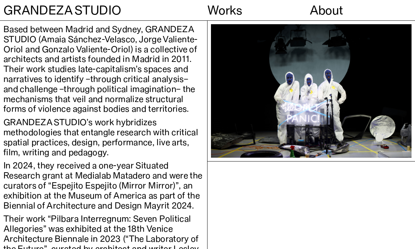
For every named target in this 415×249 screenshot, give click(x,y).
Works (225, 10)
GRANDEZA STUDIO (62, 10)
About (326, 10)
